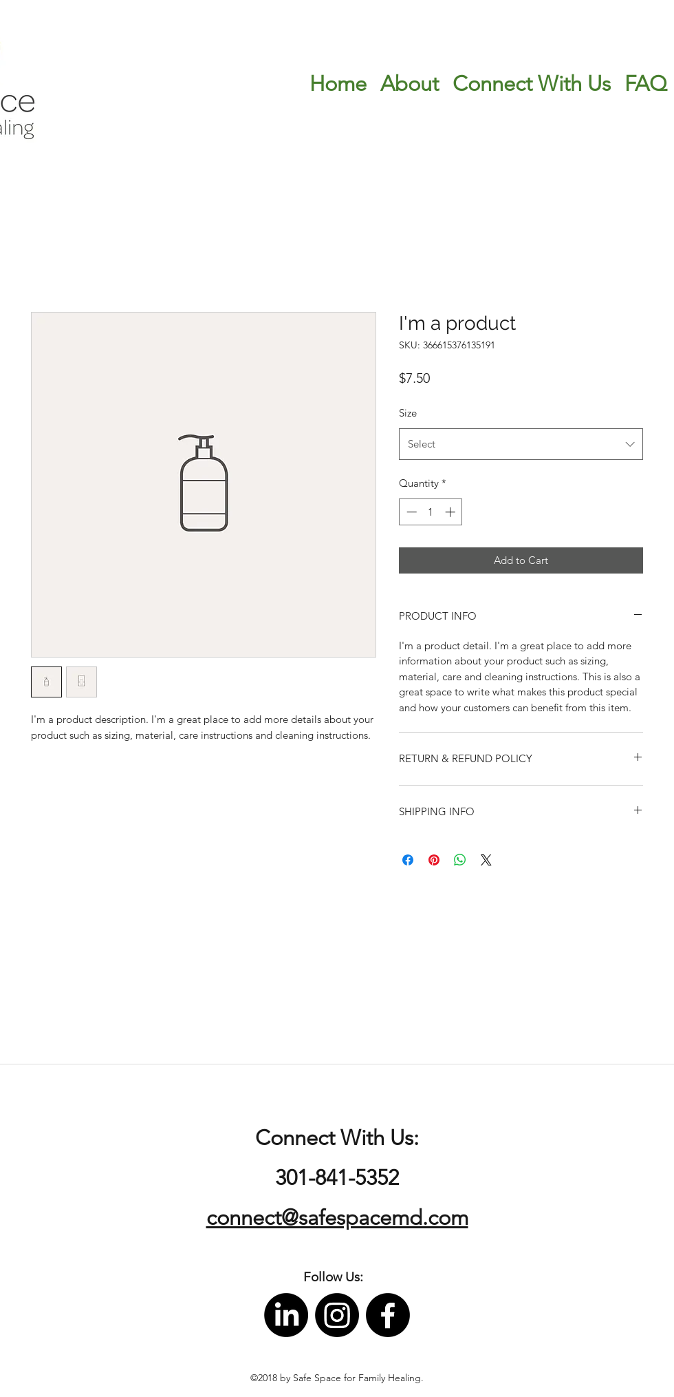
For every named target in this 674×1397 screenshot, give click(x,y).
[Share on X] (486, 860)
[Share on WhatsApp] (460, 860)
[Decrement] (410, 512)
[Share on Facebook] (408, 860)
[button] (333, 1277)
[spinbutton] (431, 512)
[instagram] (337, 1315)
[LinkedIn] (286, 1315)
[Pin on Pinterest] (434, 860)
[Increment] (451, 512)
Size (408, 412)
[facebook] (388, 1315)
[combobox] (521, 444)
